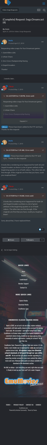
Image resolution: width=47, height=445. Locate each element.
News (23, 271)
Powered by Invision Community (18, 410)
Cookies (38, 405)
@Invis (4, 127)
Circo (27, 150)
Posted (16, 43)
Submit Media (23, 300)
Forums (23, 275)
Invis (7, 29)
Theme (8, 405)
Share (11, 240)
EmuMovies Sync (23, 308)
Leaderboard (23, 279)
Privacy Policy (18, 405)
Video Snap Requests (23, 31)
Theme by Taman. (32, 410)
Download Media (24, 304)
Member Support (23, 283)
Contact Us (23, 287)
